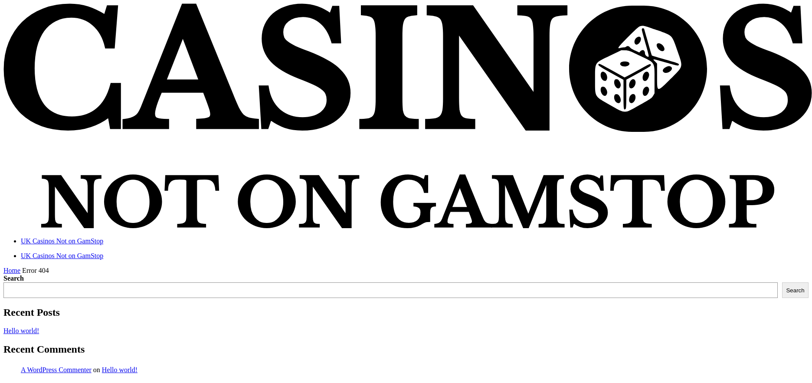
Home (11, 270)
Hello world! (21, 330)
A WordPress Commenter (56, 369)
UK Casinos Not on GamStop (62, 241)
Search (13, 278)
